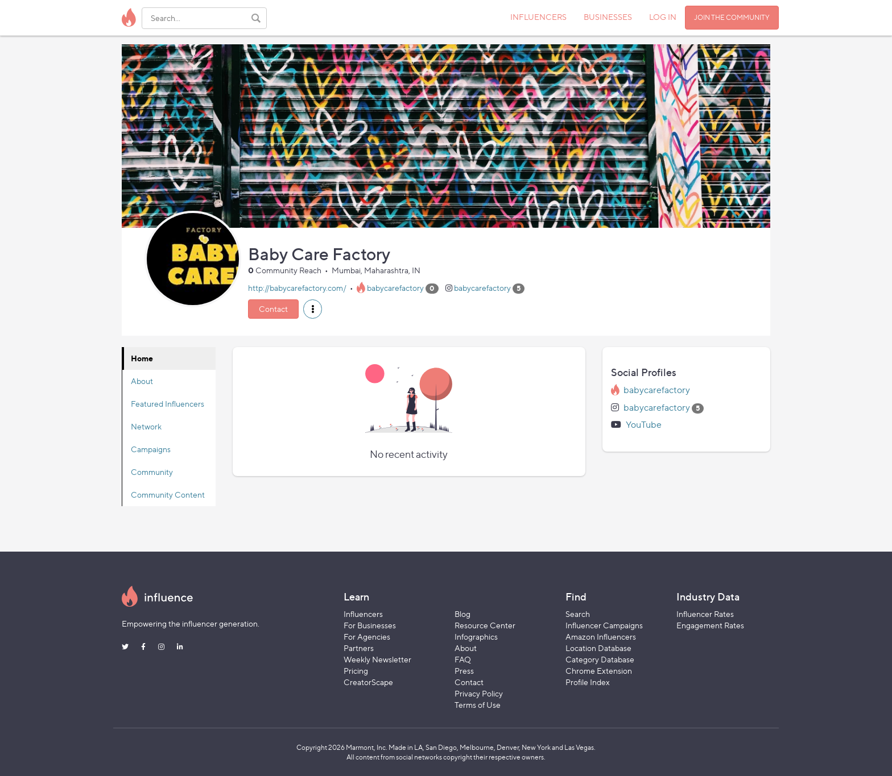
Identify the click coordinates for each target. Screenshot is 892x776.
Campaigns (151, 449)
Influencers (363, 614)
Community (152, 472)
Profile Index (587, 682)
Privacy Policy (479, 693)
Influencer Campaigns (604, 625)
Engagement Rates (710, 625)
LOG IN (662, 17)
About (142, 381)
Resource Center (485, 625)
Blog (462, 614)
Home (142, 358)
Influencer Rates (705, 614)
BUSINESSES (608, 17)
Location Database (598, 648)
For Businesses (370, 625)
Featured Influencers (167, 403)
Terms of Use (478, 705)
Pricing (356, 670)
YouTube (644, 424)
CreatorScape (368, 682)
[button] (312, 309)
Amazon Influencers (600, 636)
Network (146, 426)
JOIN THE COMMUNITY (732, 17)
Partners (359, 648)
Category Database (599, 659)
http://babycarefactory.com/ (297, 288)
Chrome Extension (598, 670)
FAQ (463, 659)
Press (464, 670)
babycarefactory (395, 288)
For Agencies (367, 636)
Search (577, 614)
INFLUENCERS (538, 17)
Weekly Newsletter (377, 659)
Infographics (476, 636)
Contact (273, 309)
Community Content (168, 494)
